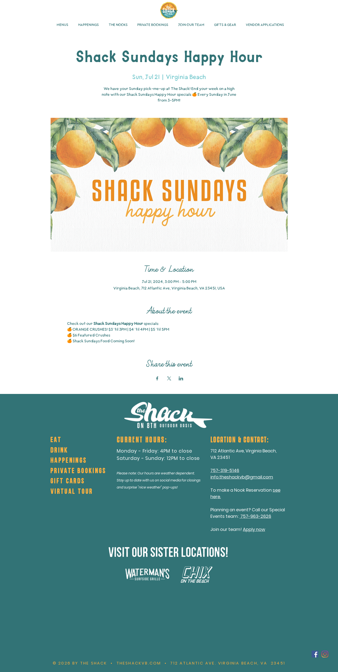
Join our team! (226, 529)
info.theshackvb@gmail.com (241, 477)
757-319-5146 (224, 470)
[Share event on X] (169, 378)
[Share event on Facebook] (157, 378)
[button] (61, 25)
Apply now (254, 529)
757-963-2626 (255, 516)
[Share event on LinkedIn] (181, 378)
